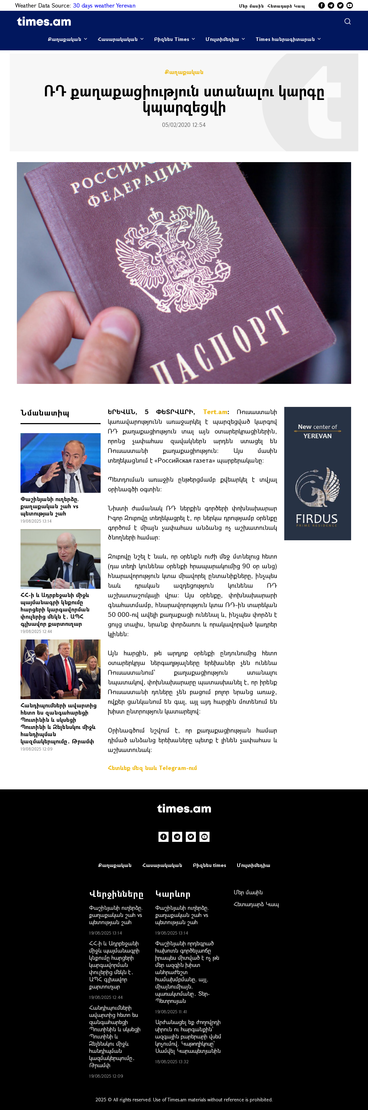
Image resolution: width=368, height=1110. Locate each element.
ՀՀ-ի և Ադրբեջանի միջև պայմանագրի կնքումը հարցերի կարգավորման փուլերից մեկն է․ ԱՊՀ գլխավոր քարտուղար (54, 609)
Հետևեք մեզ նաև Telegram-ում (152, 767)
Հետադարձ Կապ (286, 6)
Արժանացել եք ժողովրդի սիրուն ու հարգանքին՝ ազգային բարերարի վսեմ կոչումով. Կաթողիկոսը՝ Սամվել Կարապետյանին (188, 1036)
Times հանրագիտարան (285, 39)
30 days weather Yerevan (104, 5)
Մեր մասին (251, 6)
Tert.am (215, 411)
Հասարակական (118, 39)
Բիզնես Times (171, 39)
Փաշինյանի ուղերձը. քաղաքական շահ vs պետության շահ (49, 506)
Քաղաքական (64, 39)
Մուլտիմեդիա (222, 39)
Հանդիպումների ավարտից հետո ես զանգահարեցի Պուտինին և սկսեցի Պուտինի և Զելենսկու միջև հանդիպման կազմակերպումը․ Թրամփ (58, 723)
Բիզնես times (209, 865)
